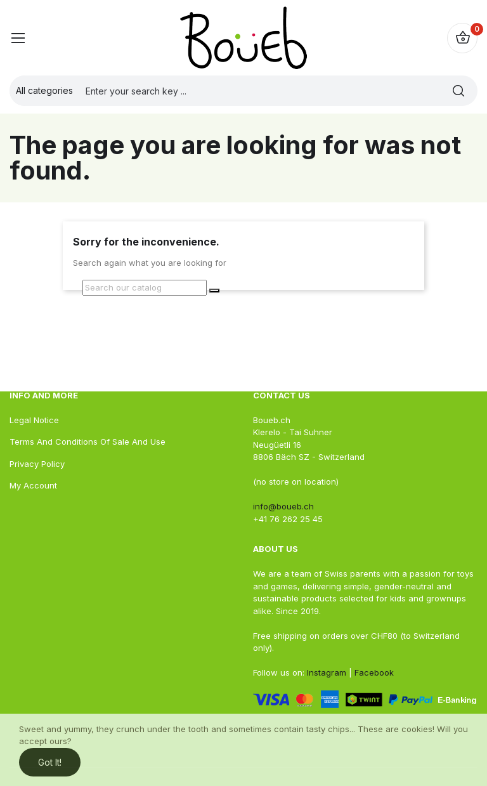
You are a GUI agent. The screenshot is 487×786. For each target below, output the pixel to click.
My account (33, 485)
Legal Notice (34, 420)
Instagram (326, 672)
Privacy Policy (37, 464)
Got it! (50, 762)
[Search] (144, 288)
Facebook (373, 672)
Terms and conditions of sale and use (88, 441)
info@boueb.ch (283, 506)
